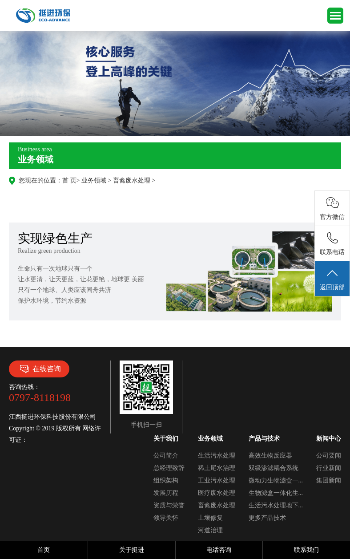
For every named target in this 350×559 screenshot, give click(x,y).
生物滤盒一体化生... (276, 493)
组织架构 (165, 480)
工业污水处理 (216, 480)
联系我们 (306, 550)
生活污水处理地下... (276, 505)
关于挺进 (131, 550)
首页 (43, 550)
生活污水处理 (216, 455)
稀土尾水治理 (216, 468)
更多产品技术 (267, 517)
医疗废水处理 (216, 493)
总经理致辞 (169, 468)
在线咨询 (39, 369)
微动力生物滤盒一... (276, 480)
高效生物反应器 (270, 455)
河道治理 (210, 530)
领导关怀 (165, 517)
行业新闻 (328, 468)
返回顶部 (332, 279)
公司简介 (165, 455)
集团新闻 (328, 480)
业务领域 (93, 180)
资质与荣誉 (169, 505)
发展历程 (165, 493)
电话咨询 (218, 550)
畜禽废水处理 (131, 180)
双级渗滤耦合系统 (273, 468)
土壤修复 (210, 517)
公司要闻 (328, 455)
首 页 (69, 180)
